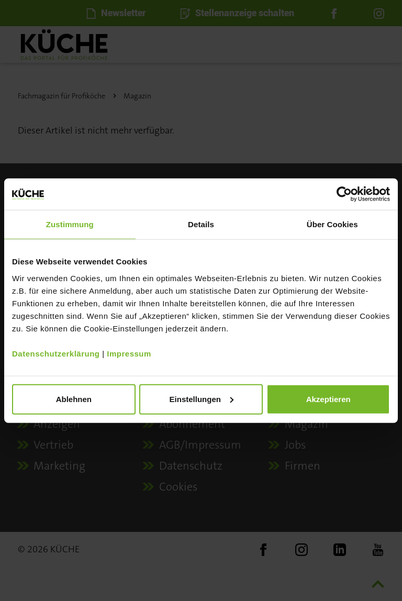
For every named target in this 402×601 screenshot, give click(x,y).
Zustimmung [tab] (70, 224)
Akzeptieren (328, 398)
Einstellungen (201, 398)
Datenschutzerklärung (56, 353)
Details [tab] (201, 224)
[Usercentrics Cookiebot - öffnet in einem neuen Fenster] (344, 194)
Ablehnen (74, 398)
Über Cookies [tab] (332, 224)
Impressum (129, 353)
